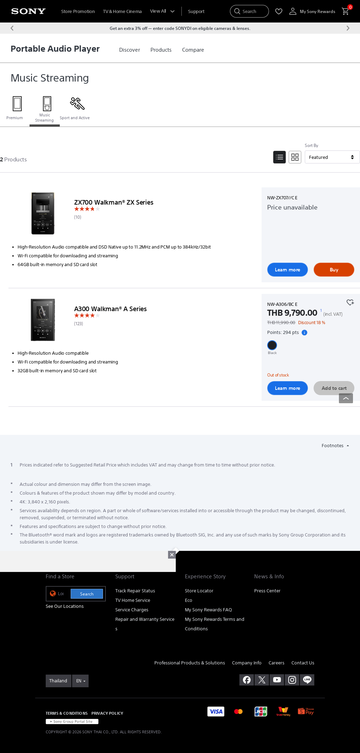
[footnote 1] (321, 310)
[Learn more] (43, 214)
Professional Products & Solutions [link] (189, 663)
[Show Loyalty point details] (304, 332)
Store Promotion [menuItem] (78, 11)
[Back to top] (346, 398)
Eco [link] (188, 600)
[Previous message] (12, 28)
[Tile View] (295, 157)
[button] (272, 345)
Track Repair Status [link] (135, 591)
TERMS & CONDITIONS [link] (67, 713)
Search (87, 594)
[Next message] (348, 28)
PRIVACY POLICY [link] (107, 713)
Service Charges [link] (131, 610)
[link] (129, 50)
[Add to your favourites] (350, 301)
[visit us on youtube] (277, 680)
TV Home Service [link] (132, 600)
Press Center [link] (267, 591)
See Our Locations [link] (65, 606)
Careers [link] (276, 663)
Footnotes (333, 446)
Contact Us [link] (302, 663)
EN (78, 681)
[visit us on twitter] (262, 680)
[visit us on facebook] (246, 680)
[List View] (279, 157)
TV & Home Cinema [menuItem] (122, 11)
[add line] (307, 680)
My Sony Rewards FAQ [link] (208, 610)
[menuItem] (196, 11)
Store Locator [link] (199, 591)
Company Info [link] (247, 663)
